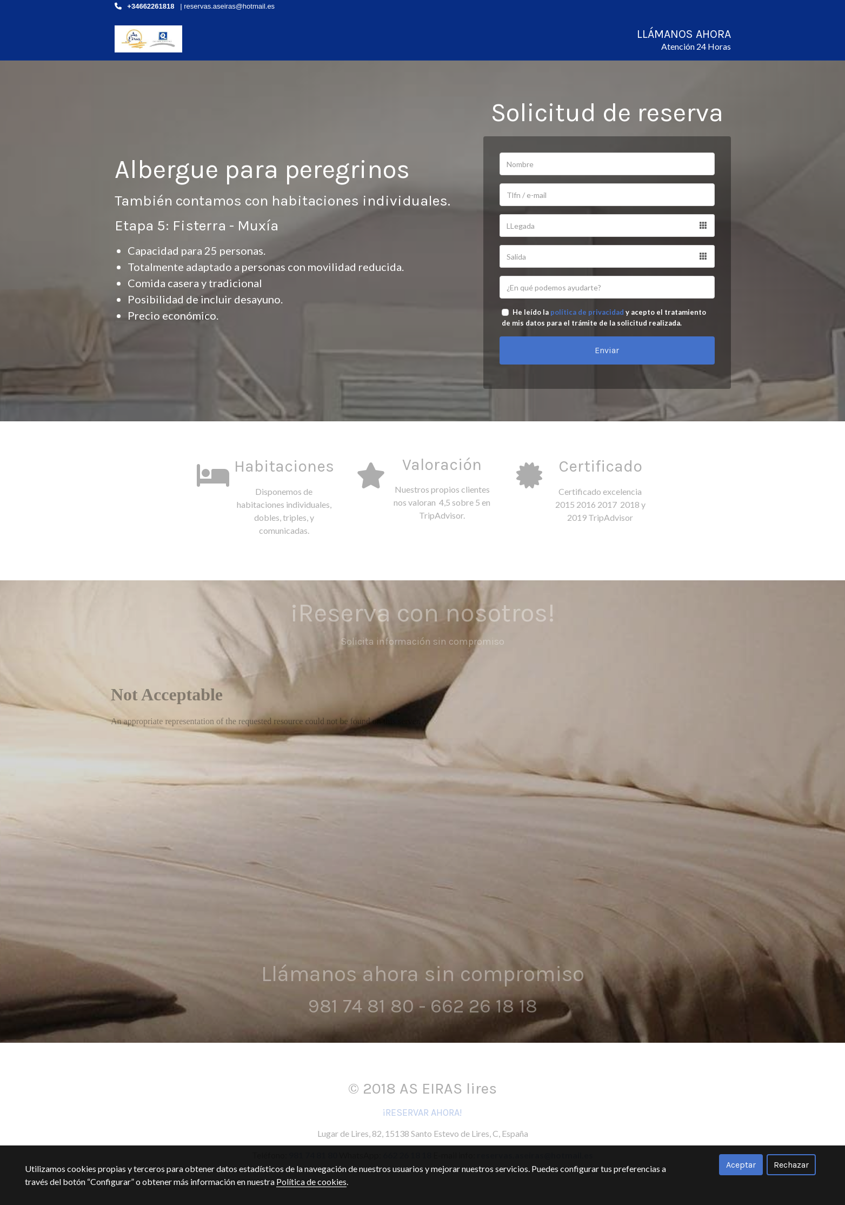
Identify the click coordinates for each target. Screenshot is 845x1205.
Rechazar (791, 1165)
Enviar (607, 358)
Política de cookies (311, 1181)
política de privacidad (587, 319)
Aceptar (741, 1165)
